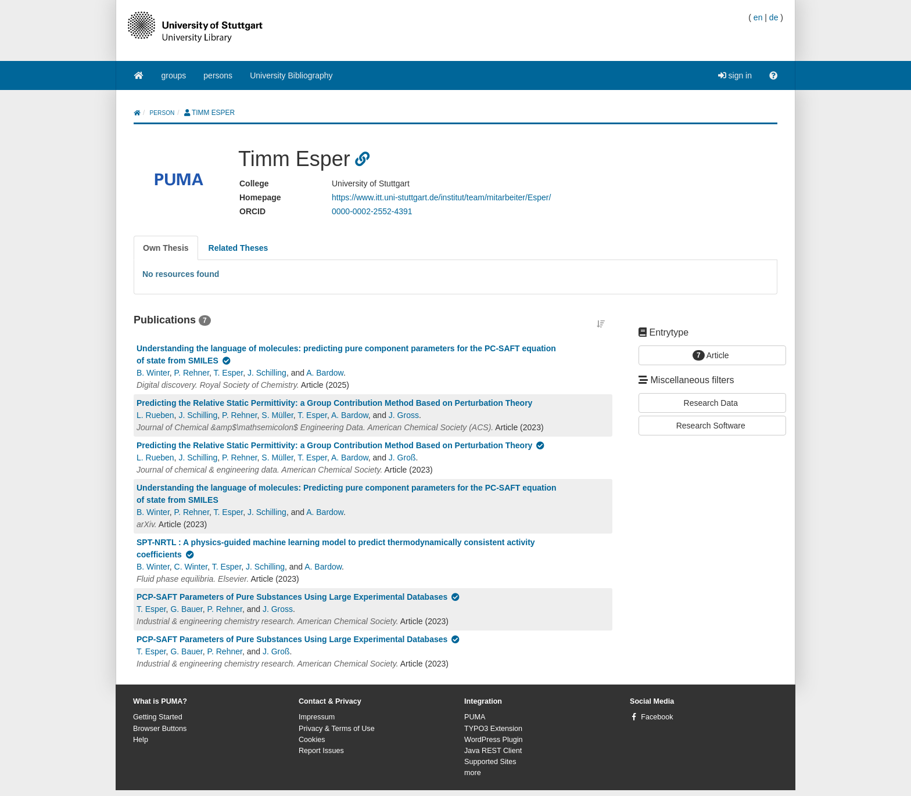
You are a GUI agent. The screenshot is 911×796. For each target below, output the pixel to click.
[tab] (166, 248)
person (162, 113)
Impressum (317, 717)
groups (174, 75)
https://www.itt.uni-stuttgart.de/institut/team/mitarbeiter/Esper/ (441, 197)
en (758, 17)
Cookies (312, 740)
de (774, 17)
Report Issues (321, 751)
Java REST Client (493, 751)
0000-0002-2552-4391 (372, 211)
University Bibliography (291, 75)
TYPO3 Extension (493, 729)
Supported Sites (490, 762)
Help (140, 740)
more (472, 773)
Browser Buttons (159, 729)
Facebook (657, 717)
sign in (735, 75)
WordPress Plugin (493, 740)
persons (217, 75)
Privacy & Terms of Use (337, 729)
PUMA (474, 717)
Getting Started (157, 717)
